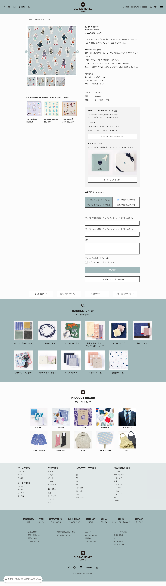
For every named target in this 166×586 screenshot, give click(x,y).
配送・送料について (69, 295)
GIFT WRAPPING (54, 525)
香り (116, 501)
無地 (49, 496)
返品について (97, 295)
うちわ (116, 494)
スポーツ (79, 498)
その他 (116, 505)
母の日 (20, 489)
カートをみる (120, 545)
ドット (50, 506)
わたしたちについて (92, 539)
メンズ (20, 477)
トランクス (118, 480)
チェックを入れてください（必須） (98, 257)
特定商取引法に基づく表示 (65, 536)
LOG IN (144, 7)
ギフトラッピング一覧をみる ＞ (112, 179)
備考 (87, 239)
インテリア (118, 498)
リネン (50, 473)
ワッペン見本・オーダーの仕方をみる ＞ (112, 137)
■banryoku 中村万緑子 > (94, 50)
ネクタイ (117, 473)
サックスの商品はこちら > (95, 84)
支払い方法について (125, 295)
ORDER (123, 525)
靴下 (116, 484)
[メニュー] (160, 7)
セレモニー (22, 499)
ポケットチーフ (120, 477)
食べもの (79, 494)
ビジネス (21, 496)
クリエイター (49, 19)
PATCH (39, 525)
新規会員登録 (120, 539)
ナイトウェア (119, 487)
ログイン (118, 542)
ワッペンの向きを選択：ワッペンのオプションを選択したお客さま (109, 228)
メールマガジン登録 (122, 536)
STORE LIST (91, 525)
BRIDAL (104, 525)
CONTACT (141, 525)
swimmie (39, 19)
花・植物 (79, 491)
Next (76, 50)
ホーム (31, 19)
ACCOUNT (126, 7)
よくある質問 (40, 295)
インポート (52, 487)
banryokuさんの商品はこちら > (97, 78)
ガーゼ (50, 480)
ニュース (88, 536)
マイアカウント (121, 549)
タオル (50, 484)
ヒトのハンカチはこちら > (95, 81)
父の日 (20, 492)
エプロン (117, 491)
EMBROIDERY (25, 525)
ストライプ (52, 499)
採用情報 (88, 542)
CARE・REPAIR (73, 525)
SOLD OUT (112, 269)
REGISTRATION (136, 7)
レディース (22, 473)
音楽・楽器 (80, 501)
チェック (51, 503)
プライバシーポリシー (63, 539)
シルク (50, 477)
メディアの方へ (91, 545)
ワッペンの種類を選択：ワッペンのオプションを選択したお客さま (109, 217)
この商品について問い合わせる (112, 279)
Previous (26, 50)
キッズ (20, 480)
